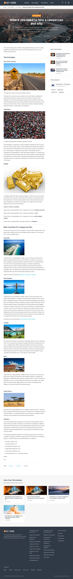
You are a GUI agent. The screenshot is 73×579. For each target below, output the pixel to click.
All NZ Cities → (47, 557)
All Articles (60, 533)
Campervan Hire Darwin (34, 555)
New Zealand (35, 2)
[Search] (62, 2)
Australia (26, 2)
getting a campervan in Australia (28, 274)
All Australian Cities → (34, 560)
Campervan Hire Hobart (34, 558)
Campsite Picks (61, 540)
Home (5, 7)
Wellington (61, 92)
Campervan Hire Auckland (49, 535)
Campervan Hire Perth (34, 544)
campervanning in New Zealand (27, 319)
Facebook (19, 465)
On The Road (18, 7)
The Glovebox (44, 2)
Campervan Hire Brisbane (34, 541)
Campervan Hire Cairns (34, 546)
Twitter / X (11, 465)
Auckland (53, 89)
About (52, 2)
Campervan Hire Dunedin (49, 552)
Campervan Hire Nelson (49, 554)
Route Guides (61, 535)
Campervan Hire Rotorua (49, 550)
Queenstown (60, 89)
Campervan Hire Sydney (34, 535)
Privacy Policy (17, 569)
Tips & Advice (61, 538)
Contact (10, 569)
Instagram (39, 569)
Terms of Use (25, 569)
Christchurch (54, 92)
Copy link (26, 465)
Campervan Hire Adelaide (34, 548)
